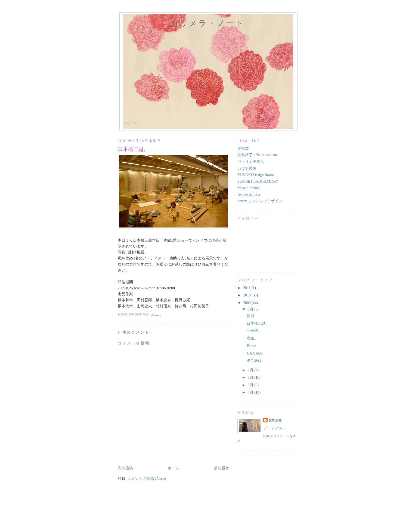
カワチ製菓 (246, 168)
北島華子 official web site (257, 155)
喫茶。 (252, 338)
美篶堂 (243, 149)
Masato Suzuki (248, 188)
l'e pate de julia (248, 194)
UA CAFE (254, 353)
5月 (251, 385)
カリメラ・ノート (208, 23)
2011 (247, 288)
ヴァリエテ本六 (250, 162)
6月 (251, 377)
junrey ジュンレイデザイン (259, 201)
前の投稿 (221, 468)
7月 (251, 370)
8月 (251, 309)
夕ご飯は (254, 361)
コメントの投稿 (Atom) (146, 479)
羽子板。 (254, 331)
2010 (247, 295)
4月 (251, 392)
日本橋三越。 (258, 323)
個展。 (252, 316)
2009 (247, 303)
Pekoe (251, 346)
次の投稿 (125, 468)
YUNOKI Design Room (255, 175)
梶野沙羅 (275, 420)
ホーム (173, 468)
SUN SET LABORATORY (257, 181)
